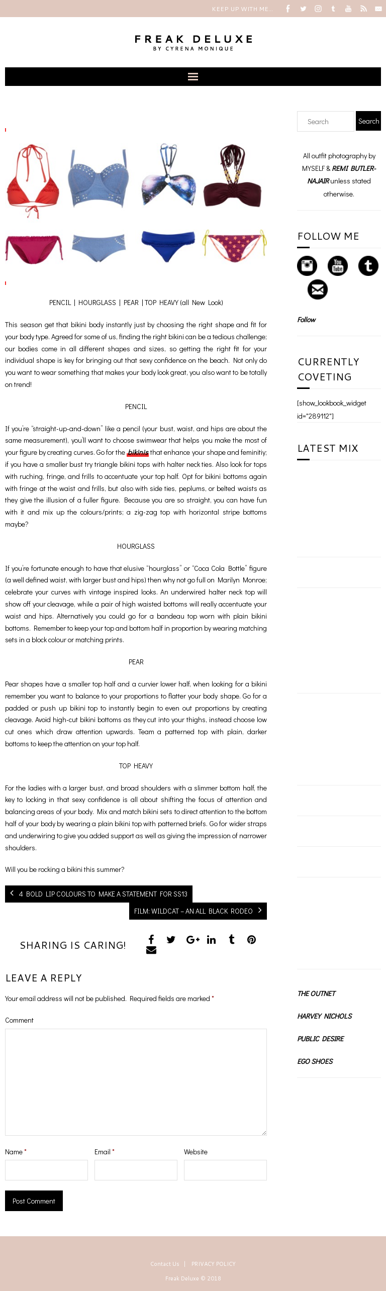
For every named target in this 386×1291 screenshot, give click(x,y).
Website (196, 1151)
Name (16, 1151)
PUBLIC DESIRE (320, 1038)
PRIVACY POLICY (213, 1264)
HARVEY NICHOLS (324, 1016)
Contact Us (164, 1264)
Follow (306, 319)
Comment (19, 1020)
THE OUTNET (316, 993)
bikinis (138, 452)
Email (104, 1151)
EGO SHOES (314, 1061)
